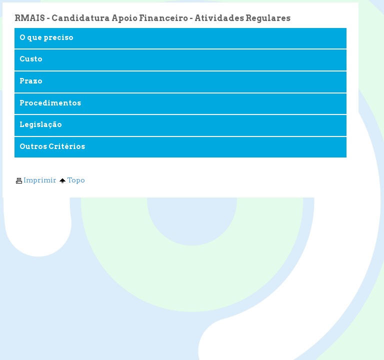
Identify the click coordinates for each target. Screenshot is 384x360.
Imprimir (35, 180)
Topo (71, 180)
